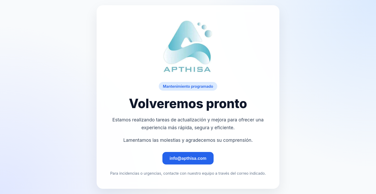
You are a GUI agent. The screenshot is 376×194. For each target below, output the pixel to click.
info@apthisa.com (188, 158)
